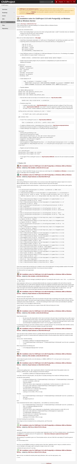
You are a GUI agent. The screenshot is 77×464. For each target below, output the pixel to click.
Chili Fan (30, 426)
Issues (4, 15)
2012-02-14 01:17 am (31, 23)
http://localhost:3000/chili (33, 107)
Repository (5, 28)
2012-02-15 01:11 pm (43, 167)
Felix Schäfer (31, 167)
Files (3, 25)
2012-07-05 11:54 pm (40, 426)
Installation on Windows (60, 171)
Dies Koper (23, 23)
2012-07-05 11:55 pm (40, 451)
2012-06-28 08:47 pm (44, 176)
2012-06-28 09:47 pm (43, 355)
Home (56, 2)
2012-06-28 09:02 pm (44, 293)
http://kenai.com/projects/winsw (61, 125)
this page (38, 37)
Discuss (22, 16)
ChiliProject (8, 1)
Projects (61, 1)
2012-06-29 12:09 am (44, 364)
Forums (18, 16)
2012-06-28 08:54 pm (43, 276)
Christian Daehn (30, 13)
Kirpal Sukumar (32, 176)
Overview (4, 9)
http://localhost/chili (42, 105)
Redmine (33, 12)
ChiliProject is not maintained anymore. (29, 9)
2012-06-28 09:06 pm (43, 312)
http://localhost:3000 (56, 97)
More (68, 1)
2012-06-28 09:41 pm (44, 330)
